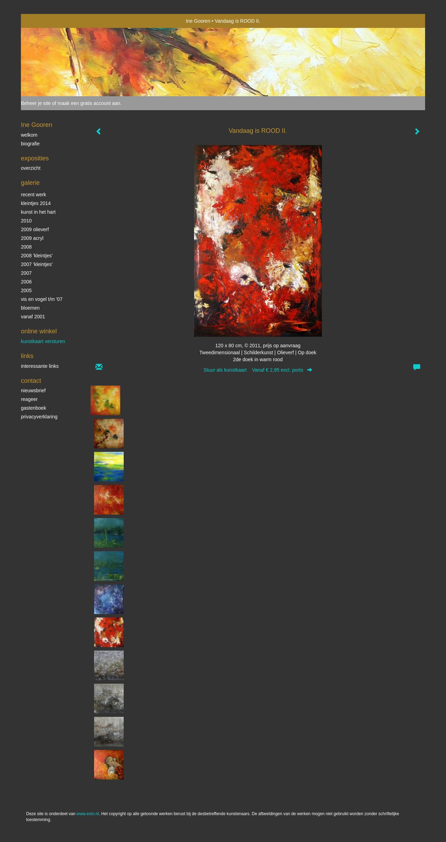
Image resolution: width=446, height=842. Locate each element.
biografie (30, 143)
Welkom (29, 135)
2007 (26, 273)
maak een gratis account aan (88, 103)
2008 (26, 247)
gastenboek (33, 408)
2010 (26, 220)
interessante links (40, 366)
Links (27, 355)
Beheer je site (36, 103)
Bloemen (30, 308)
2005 (26, 290)
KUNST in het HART (38, 212)
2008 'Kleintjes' (37, 255)
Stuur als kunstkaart (257, 370)
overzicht (30, 168)
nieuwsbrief (33, 390)
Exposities (35, 158)
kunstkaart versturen (43, 341)
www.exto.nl (88, 813)
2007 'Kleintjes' (37, 264)
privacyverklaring (39, 416)
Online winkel (39, 331)
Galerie (30, 182)
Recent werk (33, 194)
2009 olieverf (35, 229)
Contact (31, 380)
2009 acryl (32, 238)
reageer (29, 399)
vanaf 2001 (33, 316)
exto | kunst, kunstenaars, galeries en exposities (40, 21)
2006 (26, 282)
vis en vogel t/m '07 (41, 299)
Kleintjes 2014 (36, 203)
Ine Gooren (198, 21)
